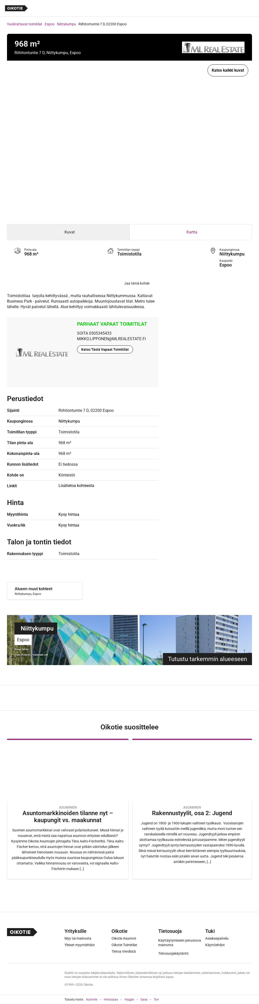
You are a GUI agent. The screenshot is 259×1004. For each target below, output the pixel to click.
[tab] (68, 232)
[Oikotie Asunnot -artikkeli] (67, 809)
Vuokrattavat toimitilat (24, 24)
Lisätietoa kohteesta (76, 485)
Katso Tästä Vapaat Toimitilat (105, 349)
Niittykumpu (66, 24)
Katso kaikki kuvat (228, 70)
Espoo (49, 24)
